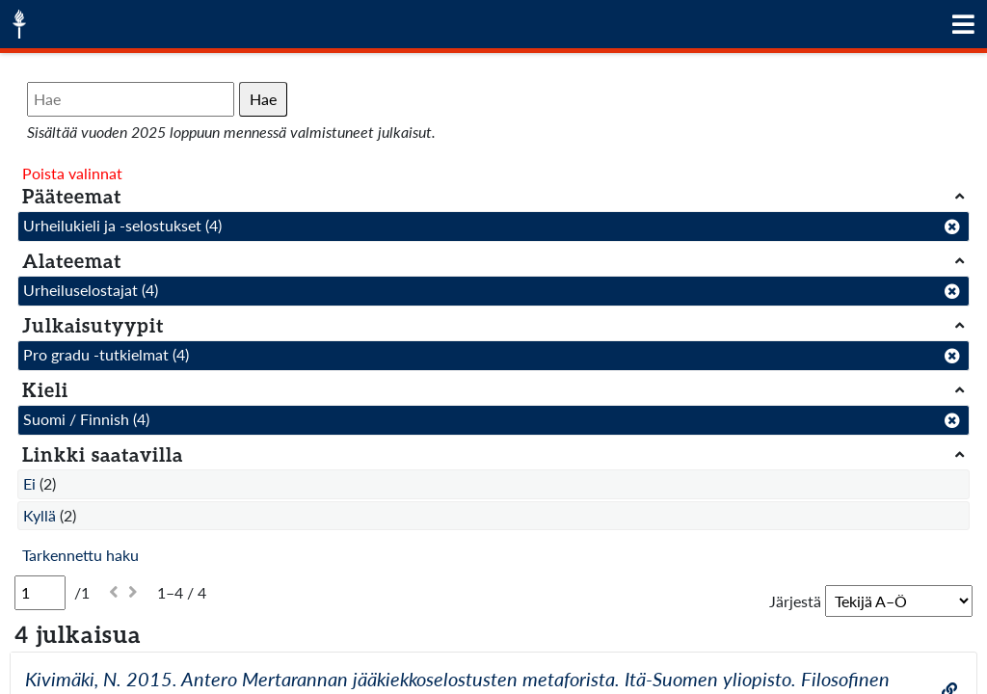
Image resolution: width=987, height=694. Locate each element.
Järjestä (795, 601)
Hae (263, 99)
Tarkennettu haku (80, 555)
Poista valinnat (72, 173)
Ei (29, 483)
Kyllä (39, 515)
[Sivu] (40, 592)
